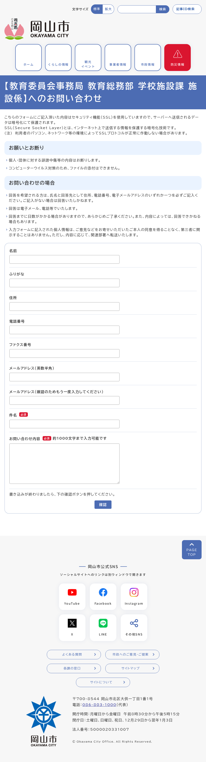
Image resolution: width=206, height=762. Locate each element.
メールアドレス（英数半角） (32, 368)
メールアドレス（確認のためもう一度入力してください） (56, 391)
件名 (13, 415)
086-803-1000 (99, 705)
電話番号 (17, 321)
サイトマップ (130, 668)
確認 (103, 504)
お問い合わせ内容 (24, 438)
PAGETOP (191, 552)
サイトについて (101, 682)
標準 (96, 9)
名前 (13, 250)
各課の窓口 (72, 668)
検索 (162, 9)
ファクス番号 (20, 344)
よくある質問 (72, 654)
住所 (13, 297)
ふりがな (17, 274)
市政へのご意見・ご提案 (131, 654)
